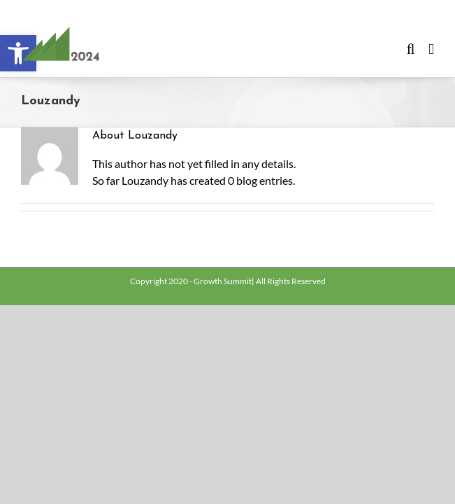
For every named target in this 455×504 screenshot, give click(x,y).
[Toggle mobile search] (411, 49)
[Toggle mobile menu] (431, 49)
